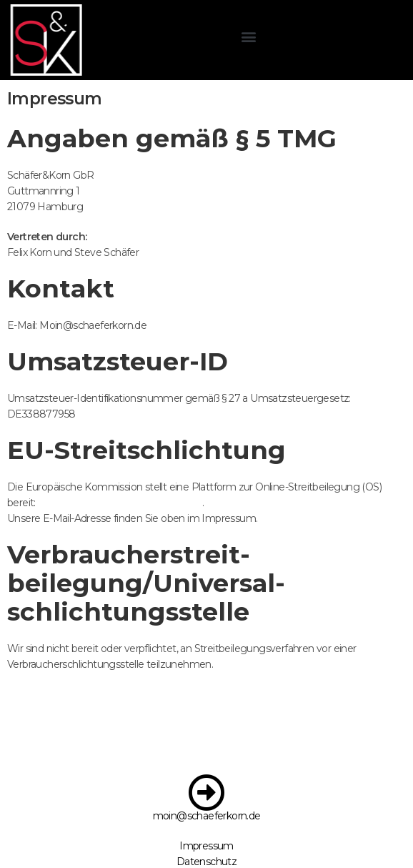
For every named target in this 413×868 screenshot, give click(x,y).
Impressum (206, 845)
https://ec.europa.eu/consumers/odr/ (120, 502)
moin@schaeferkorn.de (207, 815)
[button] (226, 36)
